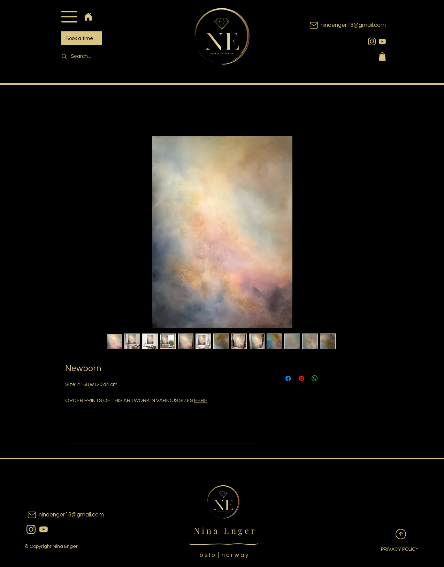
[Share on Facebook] (288, 378)
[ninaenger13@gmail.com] (337, 25)
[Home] (88, 16)
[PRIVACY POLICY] (394, 549)
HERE (200, 400)
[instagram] (372, 41)
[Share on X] (328, 378)
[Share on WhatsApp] (315, 378)
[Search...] (105, 56)
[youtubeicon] (382, 41)
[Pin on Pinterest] (301, 378)
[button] (69, 16)
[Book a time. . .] (81, 38)
